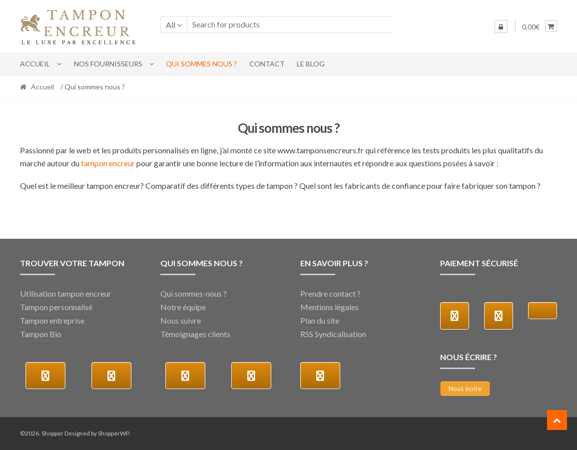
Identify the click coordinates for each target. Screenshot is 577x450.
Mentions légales (329, 307)
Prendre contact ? (330, 293)
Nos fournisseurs (108, 63)
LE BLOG (311, 63)
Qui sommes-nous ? (193, 293)
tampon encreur (108, 163)
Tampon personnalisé (56, 307)
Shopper (52, 433)
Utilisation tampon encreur (65, 293)
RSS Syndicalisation (333, 334)
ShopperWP (113, 433)
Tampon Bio (40, 334)
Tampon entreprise (52, 320)
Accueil (35, 63)
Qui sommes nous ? (201, 63)
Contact (267, 63)
